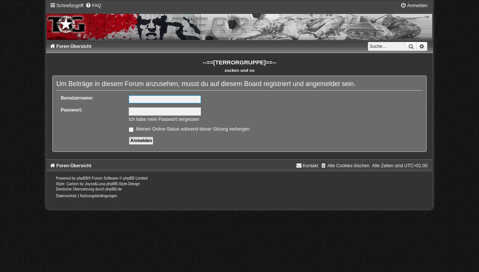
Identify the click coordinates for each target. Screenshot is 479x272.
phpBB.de (114, 189)
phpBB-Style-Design (123, 184)
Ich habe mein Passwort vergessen (164, 119)
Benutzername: (77, 98)
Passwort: (72, 110)
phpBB (82, 178)
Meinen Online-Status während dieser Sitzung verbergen (189, 129)
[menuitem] (93, 5)
